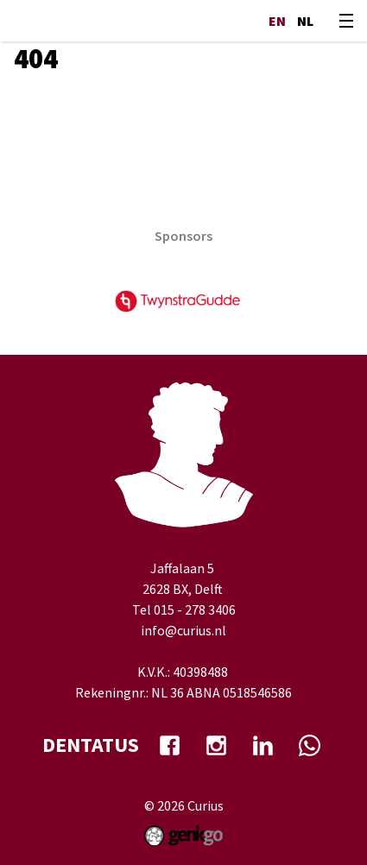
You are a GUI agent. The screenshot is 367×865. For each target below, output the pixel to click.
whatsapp (310, 745)
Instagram (216, 745)
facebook (170, 745)
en (277, 20)
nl (305, 20)
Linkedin (263, 745)
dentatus (90, 744)
